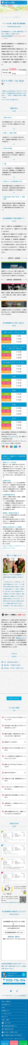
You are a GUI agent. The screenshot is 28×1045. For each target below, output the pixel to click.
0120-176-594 (7, 1022)
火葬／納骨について (6, 1004)
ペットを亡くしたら (6, 1013)
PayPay (7, 443)
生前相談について (5, 1010)
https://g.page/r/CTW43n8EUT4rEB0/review (10, 902)
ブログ (3, 995)
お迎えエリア (8, 17)
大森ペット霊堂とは (6, 1001)
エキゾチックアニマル (12, 436)
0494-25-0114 (10, 938)
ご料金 (3, 1007)
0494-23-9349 (21, 938)
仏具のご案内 (8, 995)
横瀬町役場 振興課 (13, 936)
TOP (2, 17)
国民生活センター (20, 638)
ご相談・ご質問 (5, 1019)
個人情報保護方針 (22, 995)
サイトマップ (15, 995)
